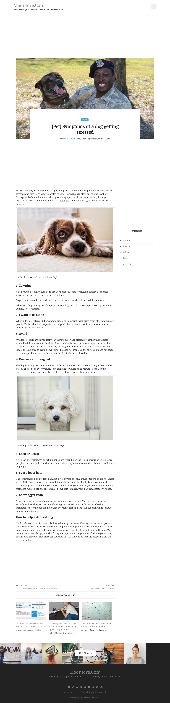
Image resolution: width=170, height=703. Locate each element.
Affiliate (87, 698)
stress (31, 533)
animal (84, 120)
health (126, 246)
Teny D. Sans (67, 139)
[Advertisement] (85, 38)
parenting (128, 264)
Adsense (95, 698)
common (64, 200)
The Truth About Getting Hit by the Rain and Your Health (96, 625)
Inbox (39, 630)
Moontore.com (28, 5)
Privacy (73, 698)
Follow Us (85, 653)
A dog (19, 459)
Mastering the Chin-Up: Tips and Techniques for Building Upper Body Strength (62, 626)
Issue (126, 258)
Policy (80, 698)
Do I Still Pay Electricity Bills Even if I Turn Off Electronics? (30, 625)
